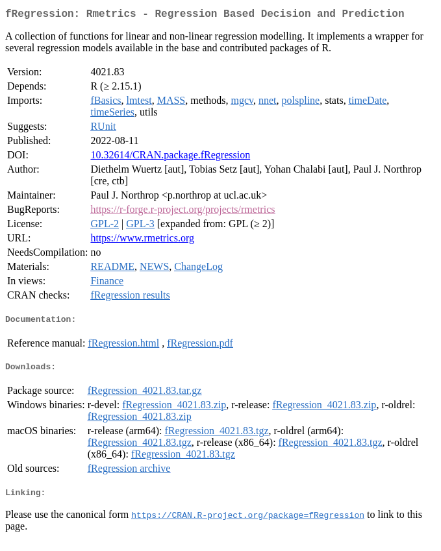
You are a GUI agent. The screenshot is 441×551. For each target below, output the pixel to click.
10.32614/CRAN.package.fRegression (170, 157)
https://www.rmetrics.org (142, 240)
